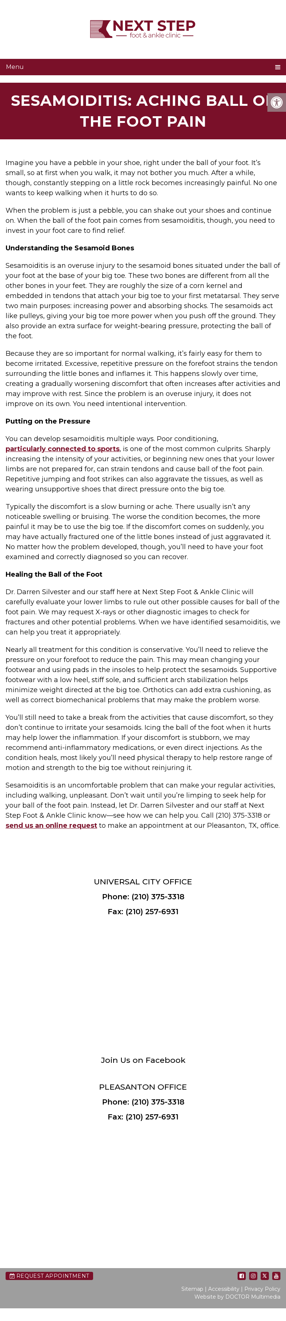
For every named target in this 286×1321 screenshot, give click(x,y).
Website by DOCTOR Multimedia (237, 1296)
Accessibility (223, 1289)
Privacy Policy (262, 1289)
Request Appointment (49, 1276)
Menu (15, 66)
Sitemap (192, 1289)
